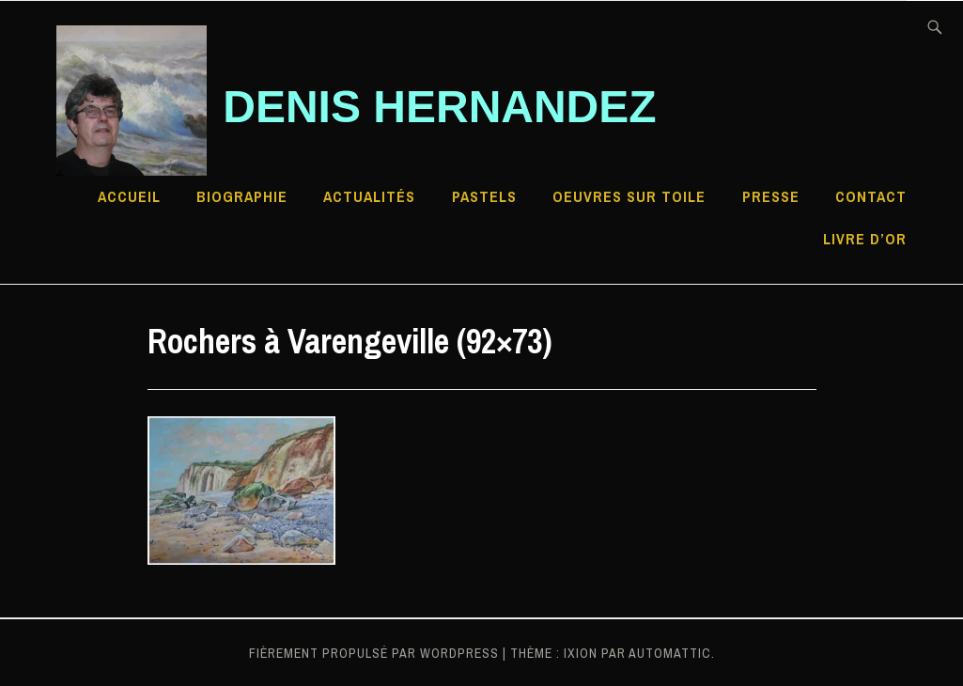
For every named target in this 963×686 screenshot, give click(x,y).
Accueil (129, 196)
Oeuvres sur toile (629, 196)
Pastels (484, 196)
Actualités (369, 196)
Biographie (241, 196)
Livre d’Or (865, 238)
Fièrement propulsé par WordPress (374, 653)
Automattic (670, 653)
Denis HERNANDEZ (439, 107)
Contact (871, 196)
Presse (771, 196)
